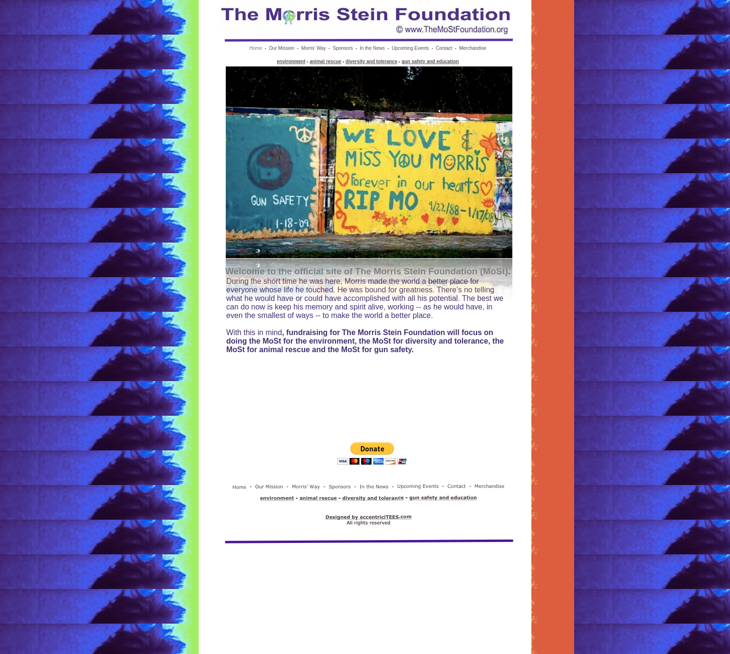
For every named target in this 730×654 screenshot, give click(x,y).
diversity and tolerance (371, 61)
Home (256, 48)
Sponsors (343, 48)
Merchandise (472, 48)
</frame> (372, 460)
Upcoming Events (410, 48)
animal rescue (325, 61)
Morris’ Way (313, 48)
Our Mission (281, 48)
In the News (372, 48)
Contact (444, 48)
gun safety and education (430, 61)
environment (291, 61)
